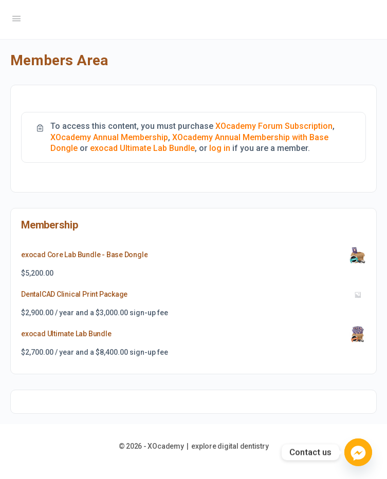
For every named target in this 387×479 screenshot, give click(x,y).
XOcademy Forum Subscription (274, 126)
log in (219, 148)
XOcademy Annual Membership (109, 137)
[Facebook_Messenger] (358, 452)
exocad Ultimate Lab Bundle (142, 148)
